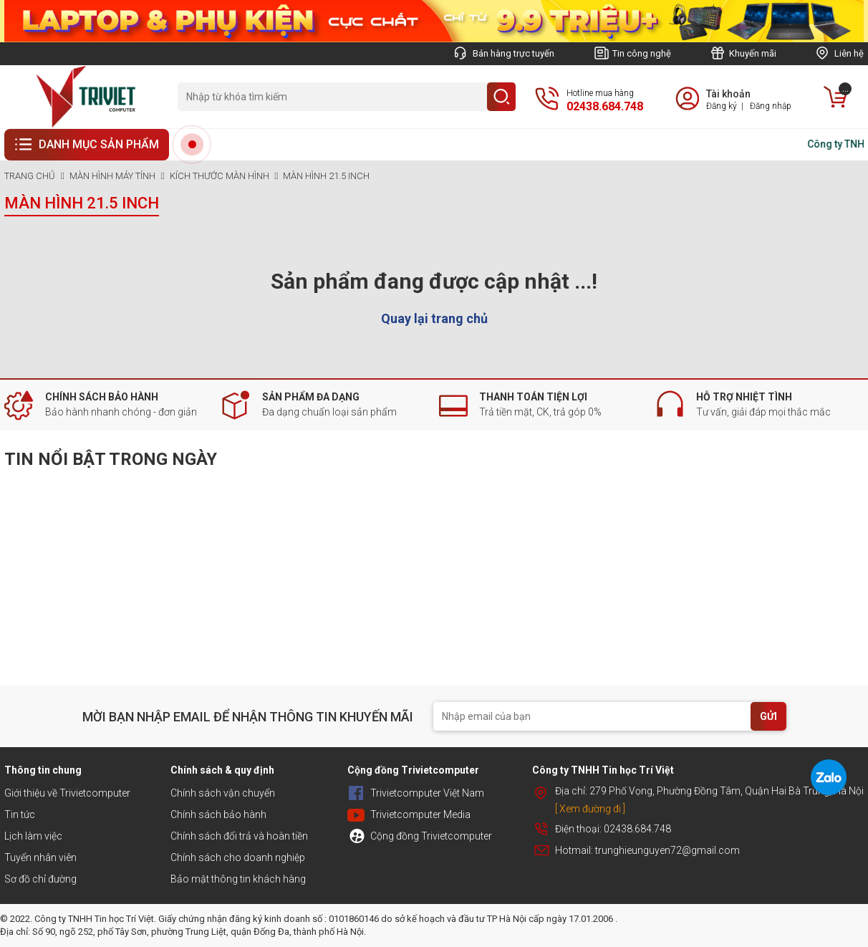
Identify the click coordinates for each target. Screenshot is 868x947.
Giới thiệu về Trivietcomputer (67, 793)
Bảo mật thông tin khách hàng (238, 879)
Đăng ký (721, 106)
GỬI (768, 716)
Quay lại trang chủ (434, 318)
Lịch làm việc (33, 836)
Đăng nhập (770, 106)
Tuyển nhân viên (40, 857)
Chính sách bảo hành (218, 814)
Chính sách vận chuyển (222, 793)
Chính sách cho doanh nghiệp (237, 857)
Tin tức (19, 814)
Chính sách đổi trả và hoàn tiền (239, 836)
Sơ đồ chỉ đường (40, 879)
